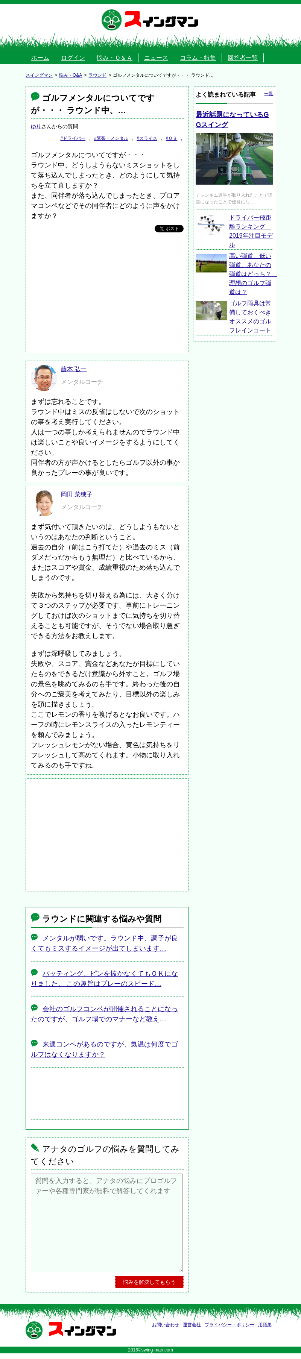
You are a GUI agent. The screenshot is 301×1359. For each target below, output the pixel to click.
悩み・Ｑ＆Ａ (114, 58)
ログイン (73, 58)
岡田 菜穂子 (77, 494)
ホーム (40, 58)
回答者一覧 (243, 58)
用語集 (265, 1324)
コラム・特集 (198, 58)
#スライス (147, 138)
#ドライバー (73, 138)
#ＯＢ (172, 138)
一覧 (268, 93)
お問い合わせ (165, 1324)
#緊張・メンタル (111, 138)
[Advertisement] (107, 292)
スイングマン (161, 20)
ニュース (156, 58)
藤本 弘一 (74, 369)
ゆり (36, 126)
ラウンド (97, 75)
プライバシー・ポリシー (229, 1324)
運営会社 (192, 1324)
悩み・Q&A (70, 75)
